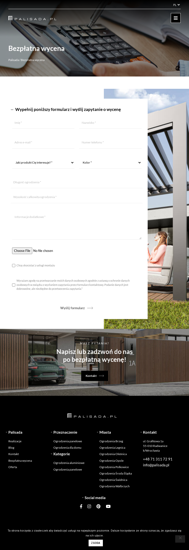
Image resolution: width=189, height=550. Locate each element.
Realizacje (14, 441)
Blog (11, 447)
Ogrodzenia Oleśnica (113, 454)
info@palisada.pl (156, 465)
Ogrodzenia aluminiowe (68, 463)
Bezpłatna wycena (20, 460)
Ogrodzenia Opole (111, 460)
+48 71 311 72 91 (158, 459)
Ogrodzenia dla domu (67, 447)
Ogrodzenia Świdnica (113, 480)
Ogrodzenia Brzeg (111, 441)
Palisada (13, 60)
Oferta (12, 467)
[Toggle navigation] (176, 18)
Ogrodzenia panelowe (67, 441)
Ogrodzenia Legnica (112, 447)
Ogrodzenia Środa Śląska (115, 473)
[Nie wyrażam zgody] (180, 539)
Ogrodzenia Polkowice (114, 467)
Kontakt (91, 376)
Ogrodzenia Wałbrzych (114, 486)
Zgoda (95, 543)
